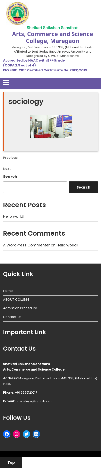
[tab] (6, 82)
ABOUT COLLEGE (16, 299)
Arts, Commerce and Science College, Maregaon (52, 37)
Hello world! (13, 216)
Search (10, 176)
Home (8, 290)
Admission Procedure (20, 308)
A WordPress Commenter (26, 245)
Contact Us (12, 317)
